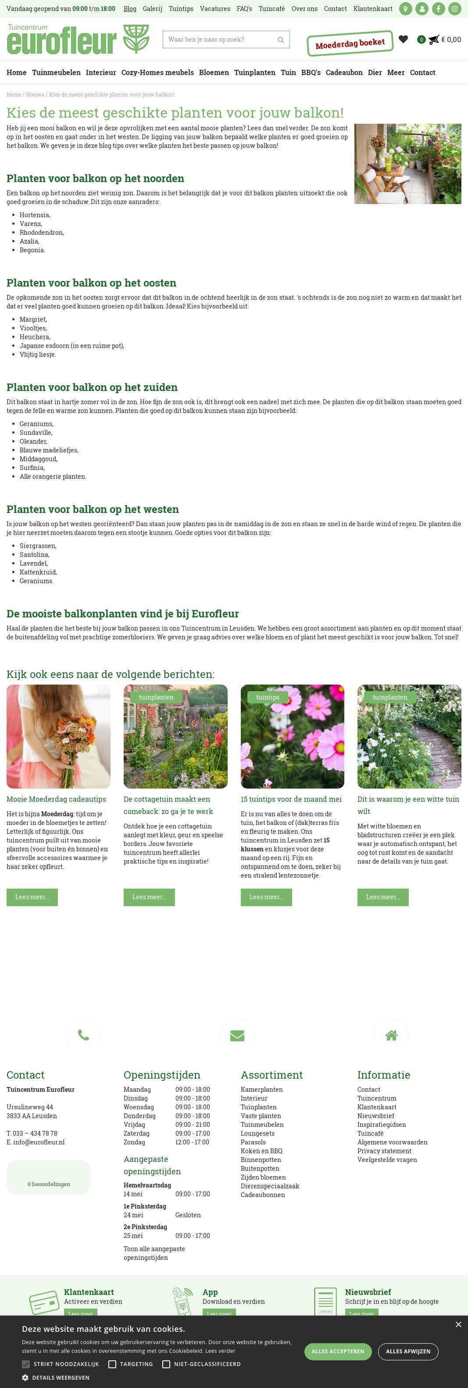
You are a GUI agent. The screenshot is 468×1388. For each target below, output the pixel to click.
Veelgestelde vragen (387, 1159)
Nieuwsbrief (375, 1116)
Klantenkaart (377, 1107)
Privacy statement (384, 1151)
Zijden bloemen (263, 1177)
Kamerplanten (262, 1089)
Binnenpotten (261, 1159)
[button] (158, 1377)
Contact (368, 1089)
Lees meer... (32, 897)
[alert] (234, 1352)
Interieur (254, 1098)
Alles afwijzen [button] (408, 1351)
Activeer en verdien (93, 1303)
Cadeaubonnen (263, 1195)
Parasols (253, 1142)
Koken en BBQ (261, 1151)
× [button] (458, 1325)
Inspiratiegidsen (381, 1124)
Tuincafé (370, 1133)
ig (454, 8)
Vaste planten (261, 1116)
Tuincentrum (377, 1098)
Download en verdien (234, 1303)
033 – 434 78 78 (35, 1133)
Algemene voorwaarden (392, 1142)
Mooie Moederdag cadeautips (56, 798)
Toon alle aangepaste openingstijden (154, 1253)
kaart (405, 8)
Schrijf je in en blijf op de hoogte (392, 1303)
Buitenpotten (260, 1168)
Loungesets (258, 1133)
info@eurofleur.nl (38, 1142)
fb (438, 8)
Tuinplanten (259, 1107)
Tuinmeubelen (262, 1124)
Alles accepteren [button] (338, 1351)
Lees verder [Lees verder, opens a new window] (220, 1351)
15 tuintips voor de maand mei (291, 798)
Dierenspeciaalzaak (270, 1186)
